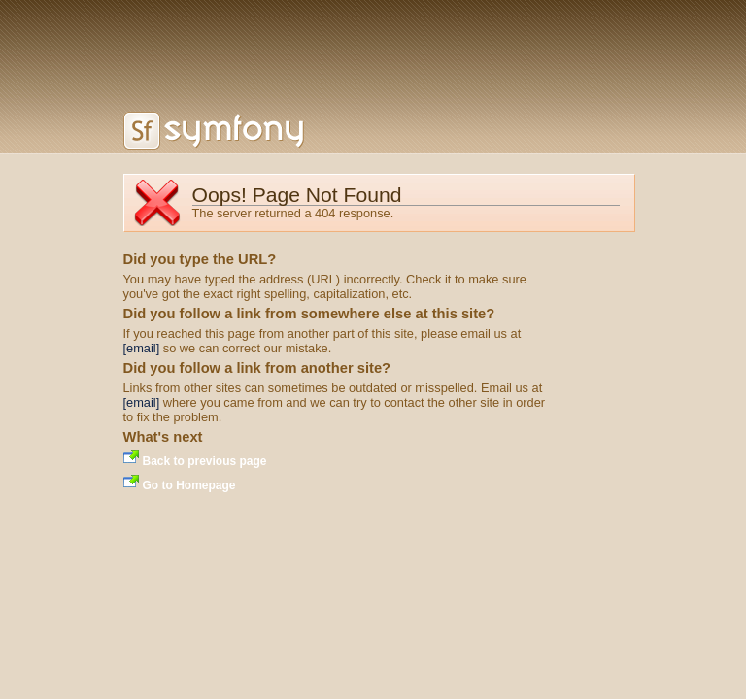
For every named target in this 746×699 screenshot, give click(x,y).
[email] (141, 348)
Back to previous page (205, 461)
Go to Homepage (189, 485)
